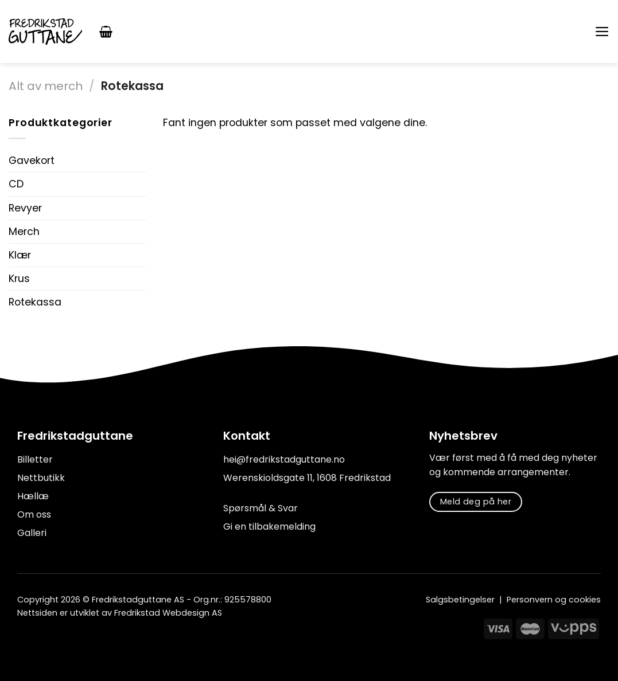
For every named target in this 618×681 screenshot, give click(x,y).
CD (16, 184)
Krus (19, 278)
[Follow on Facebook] (24, 638)
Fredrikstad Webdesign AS (168, 613)
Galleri (31, 532)
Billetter (35, 459)
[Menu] (601, 31)
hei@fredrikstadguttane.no (284, 459)
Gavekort (32, 160)
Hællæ (33, 496)
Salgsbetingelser (460, 599)
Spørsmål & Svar (260, 508)
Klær (20, 255)
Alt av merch (46, 86)
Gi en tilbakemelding (269, 526)
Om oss (34, 514)
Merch (24, 231)
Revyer (25, 208)
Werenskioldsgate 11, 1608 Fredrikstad (307, 477)
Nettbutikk (41, 477)
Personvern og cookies (554, 599)
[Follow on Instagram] (39, 638)
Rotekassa (35, 302)
